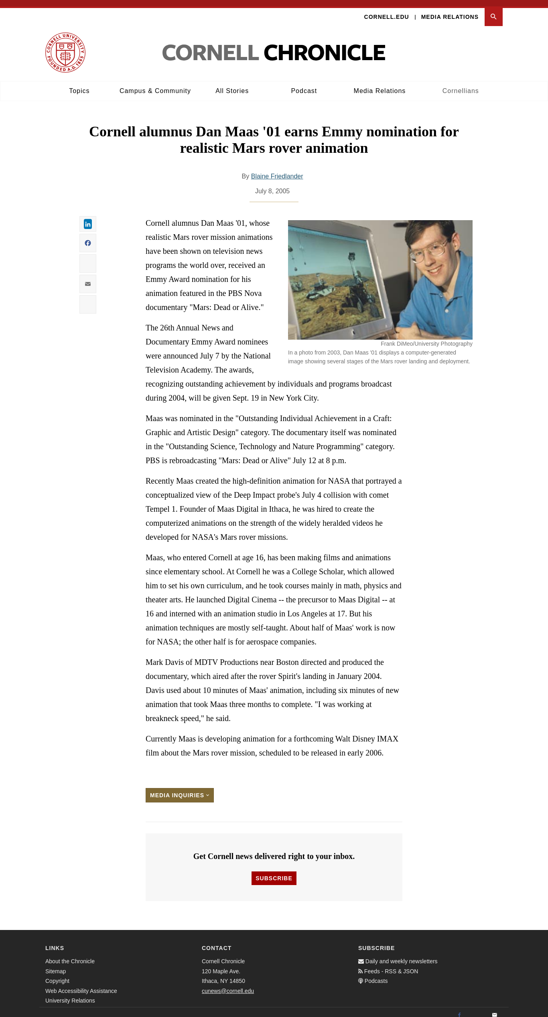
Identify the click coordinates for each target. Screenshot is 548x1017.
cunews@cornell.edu (228, 984)
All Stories (232, 84)
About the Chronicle (70, 955)
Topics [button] (79, 84)
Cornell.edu (386, 10)
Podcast (304, 84)
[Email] (495, 1009)
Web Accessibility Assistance (81, 984)
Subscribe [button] (274, 872)
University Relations (70, 994)
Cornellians (460, 84)
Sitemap (55, 964)
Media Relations (450, 10)
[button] (494, 11)
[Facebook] (459, 1009)
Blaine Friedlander (277, 169)
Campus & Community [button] (155, 84)
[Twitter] (477, 1009)
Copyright (57, 974)
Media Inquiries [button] (179, 789)
